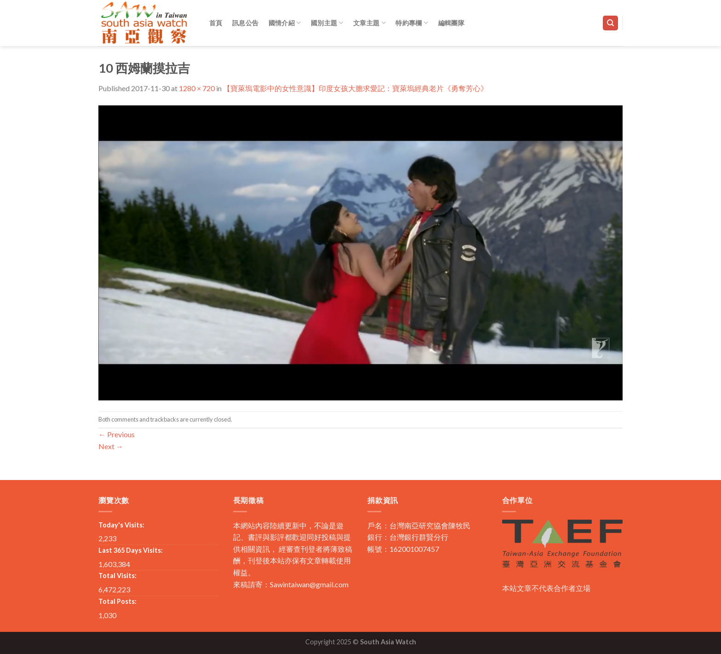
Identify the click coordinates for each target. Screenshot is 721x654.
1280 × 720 (197, 88)
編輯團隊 (451, 23)
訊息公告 (245, 23)
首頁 (216, 23)
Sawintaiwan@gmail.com (309, 584)
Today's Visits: (121, 525)
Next (110, 446)
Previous (116, 434)
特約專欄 (411, 22)
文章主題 (369, 22)
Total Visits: (117, 575)
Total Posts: (117, 601)
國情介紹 (285, 22)
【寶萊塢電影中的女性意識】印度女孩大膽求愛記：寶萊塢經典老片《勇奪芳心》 (355, 88)
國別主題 (327, 22)
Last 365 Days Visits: (130, 550)
